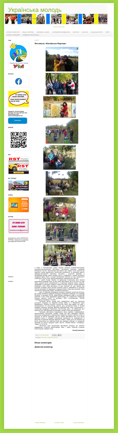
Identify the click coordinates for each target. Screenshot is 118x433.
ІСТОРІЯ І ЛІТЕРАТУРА (13, 32)
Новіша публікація (40, 422)
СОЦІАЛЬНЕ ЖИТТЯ (97, 32)
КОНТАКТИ (76, 32)
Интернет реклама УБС (59, 26)
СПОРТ (107, 32)
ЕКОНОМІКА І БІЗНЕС (43, 32)
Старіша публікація (78, 422)
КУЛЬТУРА (85, 32)
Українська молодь (34, 9)
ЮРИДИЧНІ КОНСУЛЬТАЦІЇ (31, 35)
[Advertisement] (59, 406)
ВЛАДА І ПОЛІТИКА (28, 32)
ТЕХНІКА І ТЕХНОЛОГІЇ (13, 35)
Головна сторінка (59, 422)
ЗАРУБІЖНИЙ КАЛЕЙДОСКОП (61, 32)
